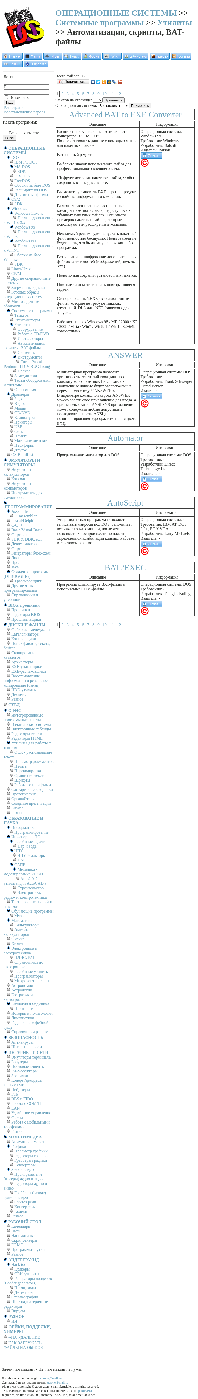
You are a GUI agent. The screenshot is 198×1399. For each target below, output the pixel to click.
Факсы (17, 1117)
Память (20, 436)
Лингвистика (22, 1018)
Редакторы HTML (27, 738)
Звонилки (19, 1075)
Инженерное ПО (25, 837)
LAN (15, 1108)
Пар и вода (27, 846)
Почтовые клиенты (28, 1066)
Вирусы (18, 1311)
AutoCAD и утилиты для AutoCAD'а (25, 880)
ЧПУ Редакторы (32, 855)
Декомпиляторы (25, 544)
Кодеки (20, 1211)
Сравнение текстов (30, 775)
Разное (17, 699)
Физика (17, 939)
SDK (22, 171)
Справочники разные (29, 1032)
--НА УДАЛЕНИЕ (24, 1337)
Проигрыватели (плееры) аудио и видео (24, 1176)
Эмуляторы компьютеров (17, 485)
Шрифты (22, 780)
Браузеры (19, 1062)
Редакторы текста (26, 733)
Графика (18, 1146)
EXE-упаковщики (26, 666)
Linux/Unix (21, 269)
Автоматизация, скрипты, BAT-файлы (24, 345)
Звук (18, 399)
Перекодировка (27, 771)
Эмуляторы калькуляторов (17, 471)
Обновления (25, 389)
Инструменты (30, 357)
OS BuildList (22, 454)
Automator (125, 438)
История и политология (32, 1013)
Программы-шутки (28, 1249)
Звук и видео (22, 1169)
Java (15, 567)
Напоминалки (23, 1235)
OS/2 (15, 199)
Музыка (21, 916)
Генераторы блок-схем (31, 553)
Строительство (31, 888)
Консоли (18, 479)
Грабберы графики (30, 1160)
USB (18, 427)
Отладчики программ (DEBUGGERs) (26, 574)
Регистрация (15, 107)
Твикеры (21, 315)
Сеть (18, 431)
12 (119, 94)
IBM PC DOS (26, 162)
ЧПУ (18, 851)
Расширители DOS (30, 190)
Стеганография (24, 1297)
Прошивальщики (26, 619)
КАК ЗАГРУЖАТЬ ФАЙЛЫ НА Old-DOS (23, 1345)
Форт (15, 548)
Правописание (24, 794)
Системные (27, 352)
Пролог (17, 562)
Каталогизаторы (25, 634)
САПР (19, 865)
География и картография (18, 997)
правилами (84, 1391)
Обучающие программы (32, 911)
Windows (19, 208)
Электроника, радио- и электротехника (25, 894)
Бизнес (17, 808)
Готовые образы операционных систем (23, 294)
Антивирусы (22, 1042)
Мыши (20, 408)
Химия (17, 943)
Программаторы (28, 976)
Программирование (31, 832)
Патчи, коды (25, 1288)
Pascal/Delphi (22, 520)
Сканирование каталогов (20, 655)
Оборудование (30, 329)
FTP (15, 1094)
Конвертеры (25, 1165)
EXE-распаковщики (28, 671)
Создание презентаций (31, 803)
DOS (15, 157)
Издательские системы (31, 724)
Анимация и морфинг (30, 1142)
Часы (15, 1231)
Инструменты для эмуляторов (23, 495)
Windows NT (25, 241)
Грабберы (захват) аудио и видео (25, 1195)
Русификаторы (27, 320)
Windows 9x (24, 227)
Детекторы (23, 1292)
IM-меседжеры (24, 1071)
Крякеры (22, 1269)
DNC (22, 860)
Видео (19, 403)
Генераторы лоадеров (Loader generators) (28, 1280)
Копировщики (23, 639)
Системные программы (99, 22)
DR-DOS (22, 176)
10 (105, 94)
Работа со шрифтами (32, 785)
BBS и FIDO (22, 1099)
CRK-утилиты (26, 1274)
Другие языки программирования (20, 587)
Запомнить (17, 97)
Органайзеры (23, 798)
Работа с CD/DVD (33, 334)
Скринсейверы (24, 1240)
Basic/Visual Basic (26, 530)
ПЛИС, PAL (24, 957)
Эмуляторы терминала (31, 1057)
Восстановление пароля (24, 112)
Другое (20, 450)
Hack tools (20, 1264)
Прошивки (20, 610)
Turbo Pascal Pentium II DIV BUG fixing (27, 364)
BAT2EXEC (125, 567)
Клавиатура (24, 417)
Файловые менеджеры (30, 629)
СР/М (16, 273)
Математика (21, 920)
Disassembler (25, 516)
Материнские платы (32, 440)
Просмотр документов (34, 761)
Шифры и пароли (26, 1047)
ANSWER (125, 355)
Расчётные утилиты (31, 971)
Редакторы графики (31, 1155)
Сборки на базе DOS (32, 185)
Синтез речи (25, 1202)
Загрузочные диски (28, 287)
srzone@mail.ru (51, 1378)
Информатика (23, 827)
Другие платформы (31, 194)
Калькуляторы (26, 925)
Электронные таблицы (31, 729)
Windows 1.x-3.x (28, 213)
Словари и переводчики (32, 789)
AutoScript (125, 502)
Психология (24, 1008)
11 (112, 94)
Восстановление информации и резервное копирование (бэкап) (26, 680)
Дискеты (19, 694)
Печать (20, 766)
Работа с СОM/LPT (28, 1103)
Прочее (24, 371)
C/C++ (17, 525)
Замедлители (25, 375)
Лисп (15, 558)
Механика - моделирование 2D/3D (23, 871)
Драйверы (20, 394)
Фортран (19, 534)
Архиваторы (22, 662)
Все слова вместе (21, 133)
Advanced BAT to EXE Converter (125, 114)
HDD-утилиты (24, 690)
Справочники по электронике (23, 964)
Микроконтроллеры (31, 981)
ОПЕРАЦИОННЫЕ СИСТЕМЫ (116, 13)
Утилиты (174, 22)
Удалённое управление (31, 1113)
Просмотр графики (31, 1151)
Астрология (21, 990)
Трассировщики (28, 581)
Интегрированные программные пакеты (23, 717)
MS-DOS (22, 167)
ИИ (14, 1321)
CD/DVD (22, 413)
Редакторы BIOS (25, 614)
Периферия (24, 445)
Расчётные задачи (29, 841)
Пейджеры (20, 1089)
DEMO (17, 1245)
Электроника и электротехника (20, 950)
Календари (20, 1226)
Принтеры (23, 422)
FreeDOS (22, 180)
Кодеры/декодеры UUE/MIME (23, 1082)
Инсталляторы (30, 338)
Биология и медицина (30, 1004)
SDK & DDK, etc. (26, 539)
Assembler (20, 511)
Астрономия (22, 985)
